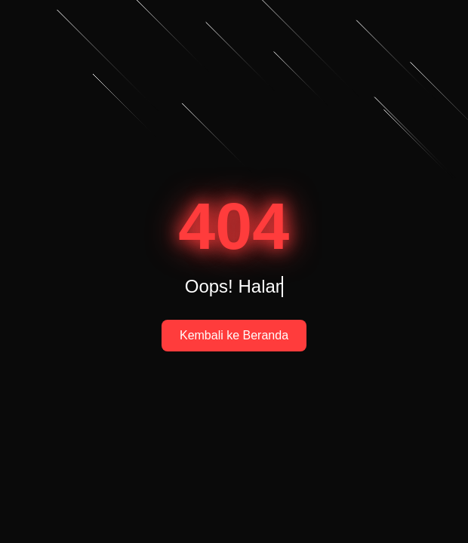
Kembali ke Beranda (234, 335)
